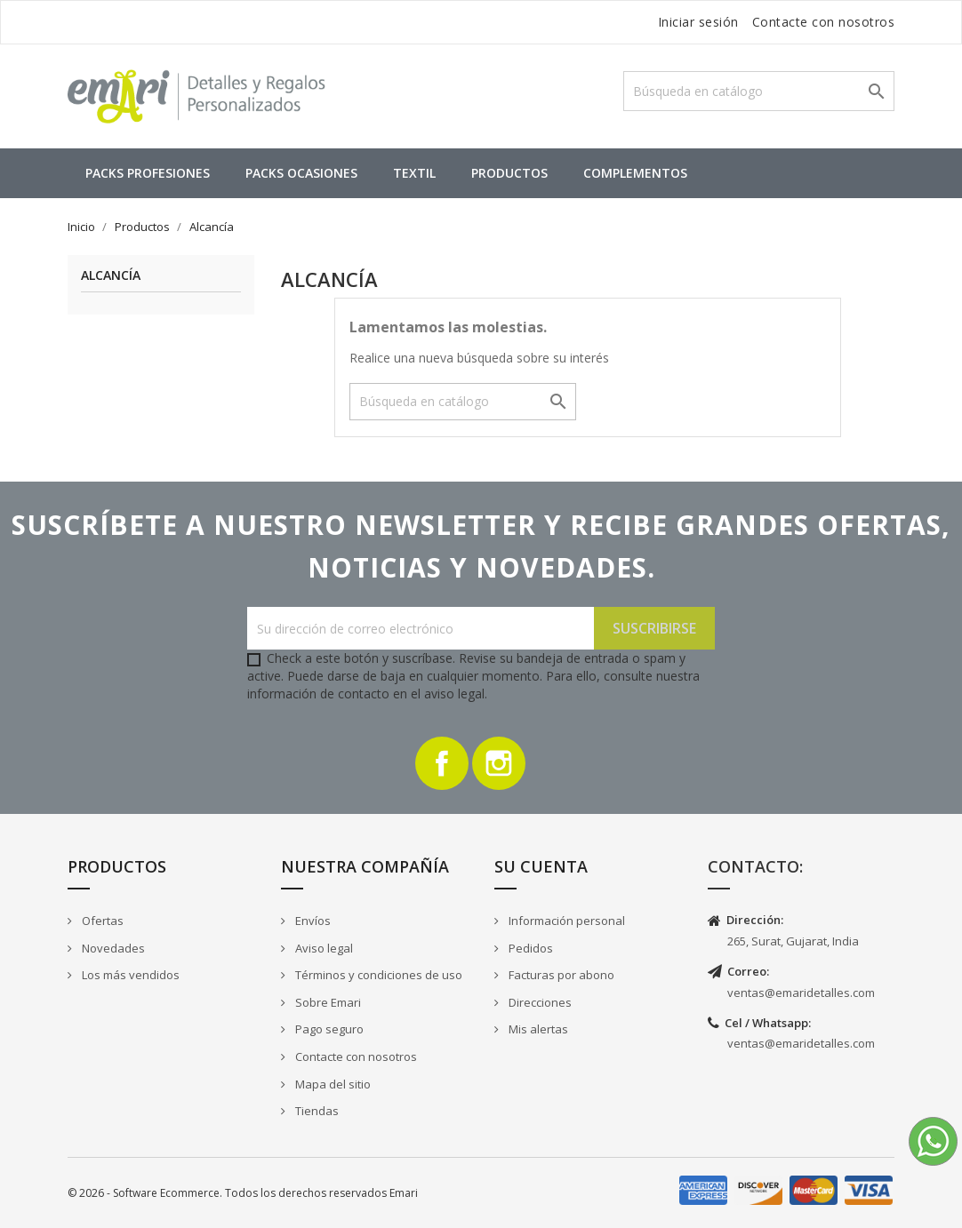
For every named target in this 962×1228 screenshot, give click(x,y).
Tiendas (316, 1111)
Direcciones (539, 1002)
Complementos (635, 172)
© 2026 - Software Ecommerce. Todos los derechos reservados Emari (243, 1192)
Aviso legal (323, 948)
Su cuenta (541, 866)
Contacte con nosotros (823, 21)
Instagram (498, 763)
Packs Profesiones (147, 172)
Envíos (312, 921)
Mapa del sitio (332, 1084)
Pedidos (529, 948)
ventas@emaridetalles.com (801, 993)
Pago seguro (328, 1029)
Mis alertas (537, 1029)
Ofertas (101, 921)
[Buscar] (758, 91)
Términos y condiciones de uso (377, 975)
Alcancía (110, 275)
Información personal (565, 921)
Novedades (112, 948)
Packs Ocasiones (301, 172)
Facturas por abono (560, 975)
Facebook (442, 763)
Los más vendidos (129, 975)
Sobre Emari (327, 1002)
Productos (509, 172)
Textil (414, 172)
